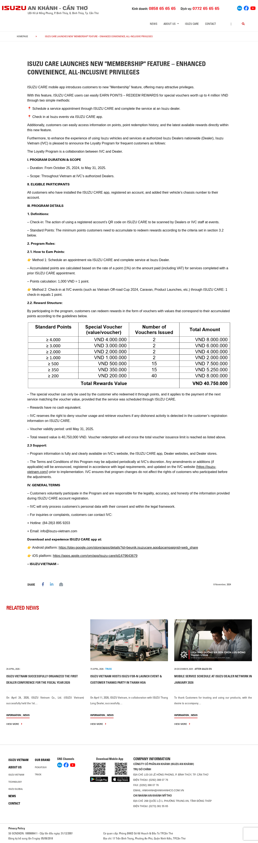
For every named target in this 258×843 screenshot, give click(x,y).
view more (14, 723)
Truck (38, 774)
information (13, 715)
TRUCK (108, 668)
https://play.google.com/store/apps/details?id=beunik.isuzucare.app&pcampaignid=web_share (128, 547)
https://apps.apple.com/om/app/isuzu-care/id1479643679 (95, 556)
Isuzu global (15, 789)
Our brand (42, 760)
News (153, 23)
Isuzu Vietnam (18, 760)
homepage (22, 36)
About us (15, 767)
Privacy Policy (16, 828)
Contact (210, 23)
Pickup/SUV (41, 767)
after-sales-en (203, 668)
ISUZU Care (192, 23)
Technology (15, 781)
